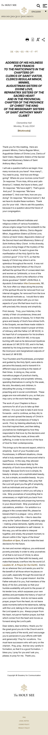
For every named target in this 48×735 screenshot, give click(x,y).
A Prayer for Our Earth (26, 565)
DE (11, 51)
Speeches (5, 16)
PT (36, 51)
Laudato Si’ (8, 565)
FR (27, 51)
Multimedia (24, 130)
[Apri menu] (44, 6)
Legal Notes (24, 721)
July (18, 16)
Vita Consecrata (32, 283)
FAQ (24, 717)
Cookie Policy (24, 724)
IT (32, 51)
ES (22, 51)
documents (27, 16)
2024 (13, 16)
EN (17, 51)
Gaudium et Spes (11, 540)
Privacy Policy (24, 728)
